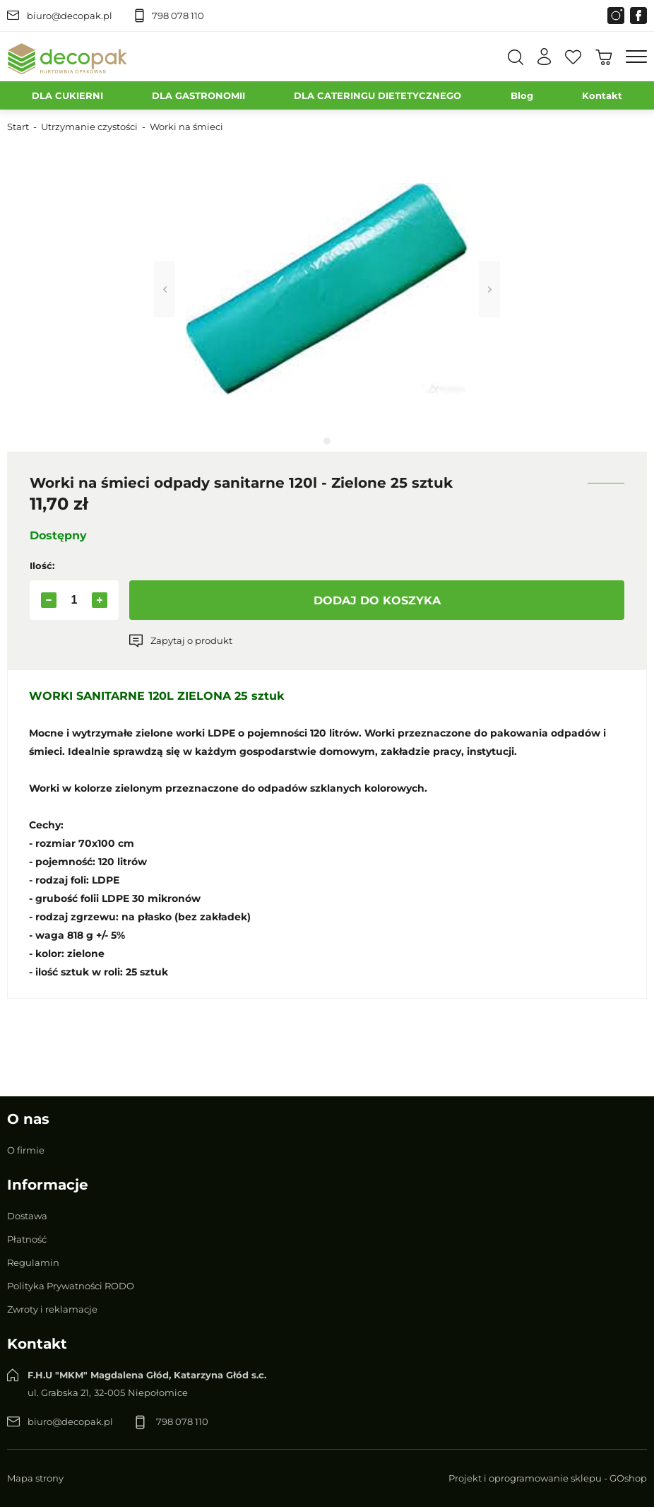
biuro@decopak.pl (69, 15)
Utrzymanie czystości (89, 126)
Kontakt (602, 95)
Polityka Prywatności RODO (70, 1285)
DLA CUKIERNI (67, 95)
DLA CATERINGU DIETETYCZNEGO (377, 95)
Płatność (27, 1239)
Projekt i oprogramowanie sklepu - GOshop (547, 1478)
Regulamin (33, 1262)
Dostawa (27, 1215)
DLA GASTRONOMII (198, 95)
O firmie (25, 1150)
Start (18, 126)
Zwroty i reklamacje (52, 1309)
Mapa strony (35, 1478)
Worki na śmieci (186, 126)
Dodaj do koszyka (377, 600)
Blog (522, 95)
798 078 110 (178, 15)
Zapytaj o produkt (191, 640)
